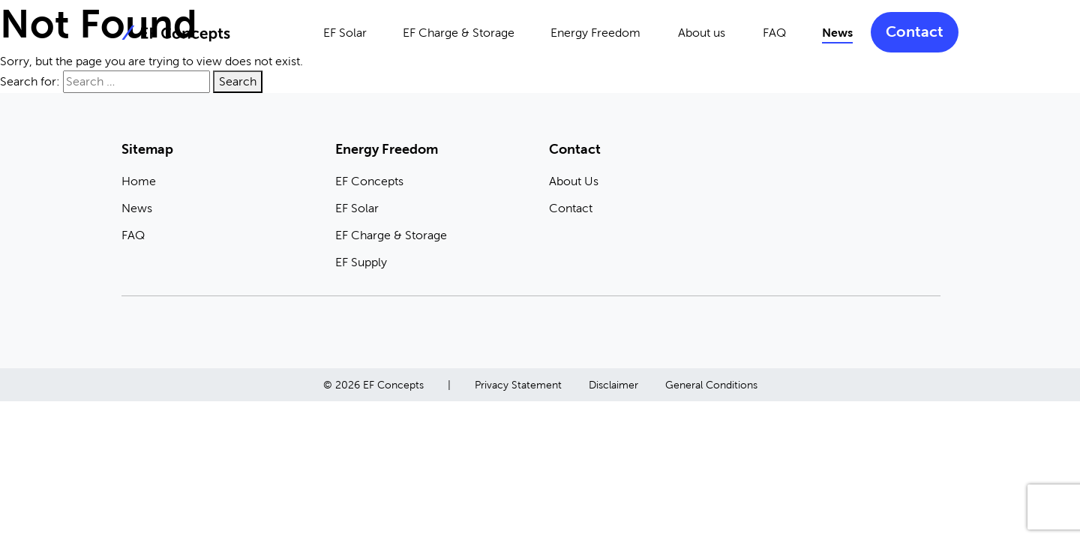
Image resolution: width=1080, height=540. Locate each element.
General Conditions (711, 385)
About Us (573, 181)
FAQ (774, 33)
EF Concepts (369, 181)
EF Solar (345, 33)
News (837, 33)
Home (139, 181)
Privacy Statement (518, 385)
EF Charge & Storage (458, 33)
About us (701, 33)
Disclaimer (613, 385)
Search (237, 81)
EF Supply (361, 262)
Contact (915, 31)
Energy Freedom (595, 33)
